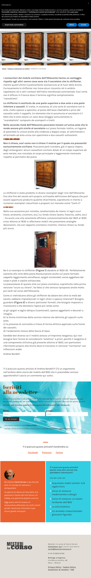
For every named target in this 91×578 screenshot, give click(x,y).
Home (4, 69)
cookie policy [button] (74, 12)
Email (49, 410)
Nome (6, 410)
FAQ (72, 570)
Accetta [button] (83, 25)
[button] (32, 452)
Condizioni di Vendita (58, 570)
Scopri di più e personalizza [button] (14, 25)
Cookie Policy (69, 567)
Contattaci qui (55, 546)
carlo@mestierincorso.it (59, 549)
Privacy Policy (31, 425)
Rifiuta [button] (71, 25)
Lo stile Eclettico (61, 506)
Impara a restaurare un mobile (19, 69)
